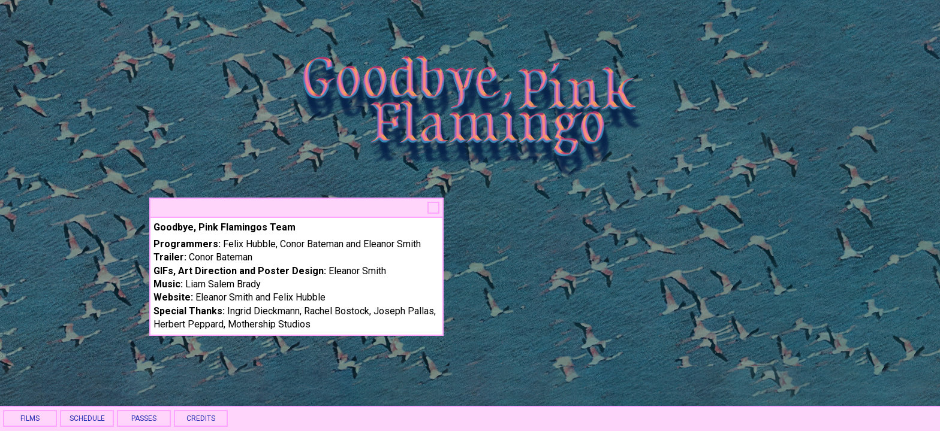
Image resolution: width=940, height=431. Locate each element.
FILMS (30, 418)
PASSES (143, 418)
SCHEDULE (87, 418)
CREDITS (200, 418)
